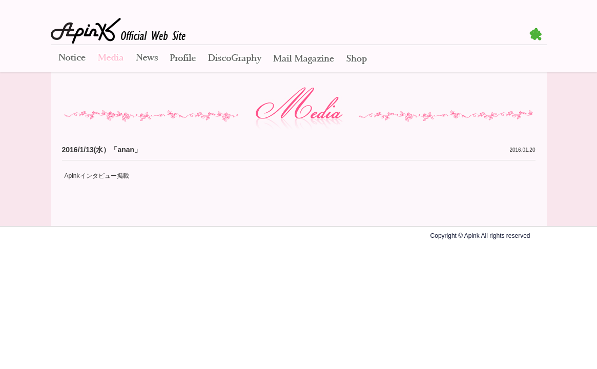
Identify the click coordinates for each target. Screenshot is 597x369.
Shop (356, 59)
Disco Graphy (234, 59)
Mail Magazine (303, 59)
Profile (183, 59)
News (147, 59)
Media (111, 59)
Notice (71, 59)
